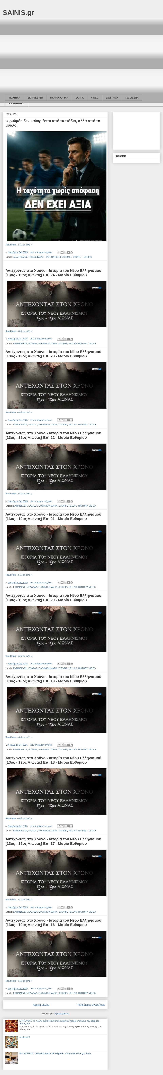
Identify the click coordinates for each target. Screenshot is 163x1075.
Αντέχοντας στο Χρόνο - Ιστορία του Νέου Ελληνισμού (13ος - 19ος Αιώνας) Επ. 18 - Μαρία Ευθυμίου (53, 760)
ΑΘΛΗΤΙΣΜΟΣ (17, 103)
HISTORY (83, 343)
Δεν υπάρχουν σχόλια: (41, 252)
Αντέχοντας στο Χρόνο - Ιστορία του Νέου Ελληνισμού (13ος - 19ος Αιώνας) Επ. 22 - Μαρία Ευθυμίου (53, 435)
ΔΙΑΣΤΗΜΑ (112, 97)
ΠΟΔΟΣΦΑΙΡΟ (36, 257)
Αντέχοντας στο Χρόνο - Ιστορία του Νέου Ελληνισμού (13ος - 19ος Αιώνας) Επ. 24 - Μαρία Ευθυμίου (53, 272)
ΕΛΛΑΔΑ (32, 343)
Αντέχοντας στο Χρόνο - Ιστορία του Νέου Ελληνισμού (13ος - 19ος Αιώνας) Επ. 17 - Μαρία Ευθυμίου (53, 841)
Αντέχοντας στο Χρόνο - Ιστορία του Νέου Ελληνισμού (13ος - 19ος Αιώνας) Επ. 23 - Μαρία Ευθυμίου (53, 354)
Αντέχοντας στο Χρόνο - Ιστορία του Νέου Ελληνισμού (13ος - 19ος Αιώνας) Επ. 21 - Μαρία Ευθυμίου (53, 516)
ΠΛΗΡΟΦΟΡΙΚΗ (59, 97)
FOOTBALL (66, 257)
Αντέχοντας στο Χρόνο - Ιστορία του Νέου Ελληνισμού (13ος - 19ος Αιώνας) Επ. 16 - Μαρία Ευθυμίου (53, 922)
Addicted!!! (24, 1037)
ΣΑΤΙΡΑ (80, 97)
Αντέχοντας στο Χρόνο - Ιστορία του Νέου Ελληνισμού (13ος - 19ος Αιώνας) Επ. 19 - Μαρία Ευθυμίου (53, 679)
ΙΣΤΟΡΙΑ (63, 343)
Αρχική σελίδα (41, 1004)
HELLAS (72, 343)
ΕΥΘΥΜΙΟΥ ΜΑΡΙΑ (48, 343)
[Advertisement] (35, 53)
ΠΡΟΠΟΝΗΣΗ (52, 257)
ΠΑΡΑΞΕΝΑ (132, 97)
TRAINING (87, 257)
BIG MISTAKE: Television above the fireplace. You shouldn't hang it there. (55, 1053)
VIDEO (94, 97)
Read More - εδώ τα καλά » (18, 244)
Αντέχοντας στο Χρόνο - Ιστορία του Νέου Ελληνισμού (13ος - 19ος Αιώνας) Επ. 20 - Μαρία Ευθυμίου (53, 597)
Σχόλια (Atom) (62, 1013)
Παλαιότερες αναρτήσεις (91, 1004)
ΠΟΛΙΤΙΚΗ (14, 97)
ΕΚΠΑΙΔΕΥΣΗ (35, 97)
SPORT (76, 257)
